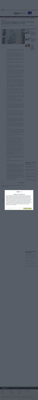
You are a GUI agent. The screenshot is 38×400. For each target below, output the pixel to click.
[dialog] (19, 200)
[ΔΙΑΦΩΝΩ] (32, 191)
